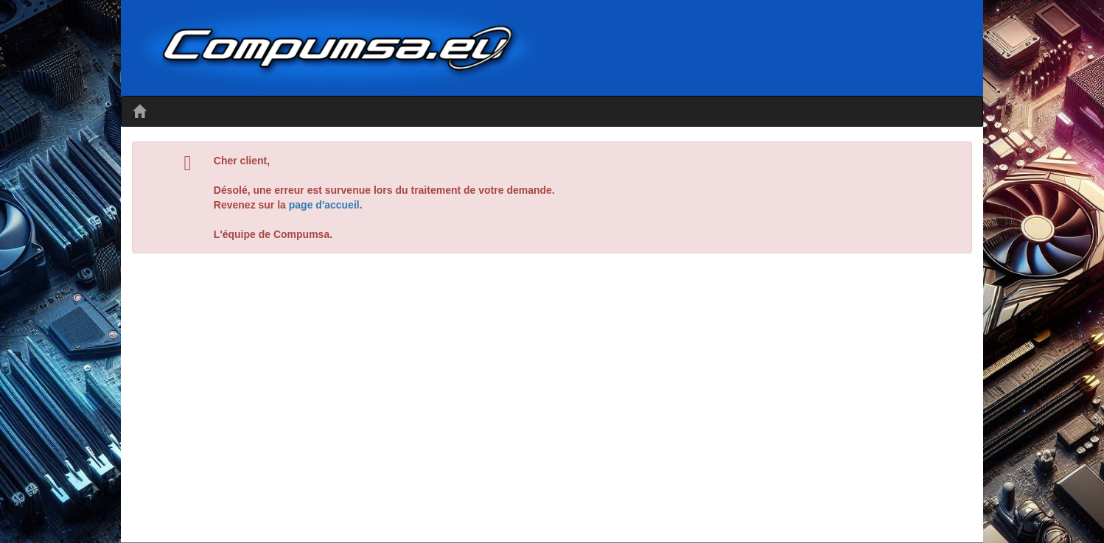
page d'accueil (324, 205)
